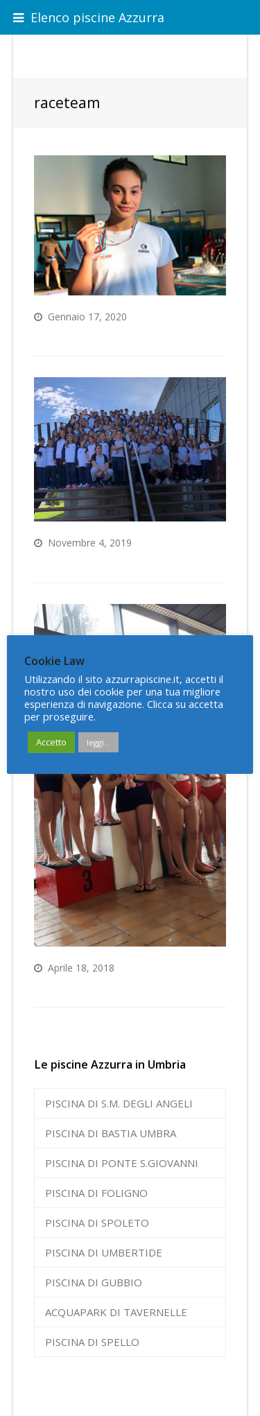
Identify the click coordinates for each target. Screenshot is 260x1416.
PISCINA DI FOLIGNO (96, 1193)
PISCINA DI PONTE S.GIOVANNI (121, 1163)
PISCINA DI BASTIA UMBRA (110, 1133)
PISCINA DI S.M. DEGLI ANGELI (119, 1103)
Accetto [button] (51, 742)
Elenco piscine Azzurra (88, 17)
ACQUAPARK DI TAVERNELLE (116, 1312)
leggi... (98, 742)
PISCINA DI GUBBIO (93, 1282)
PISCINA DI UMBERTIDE (103, 1252)
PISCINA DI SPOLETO (97, 1222)
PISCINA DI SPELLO (92, 1342)
